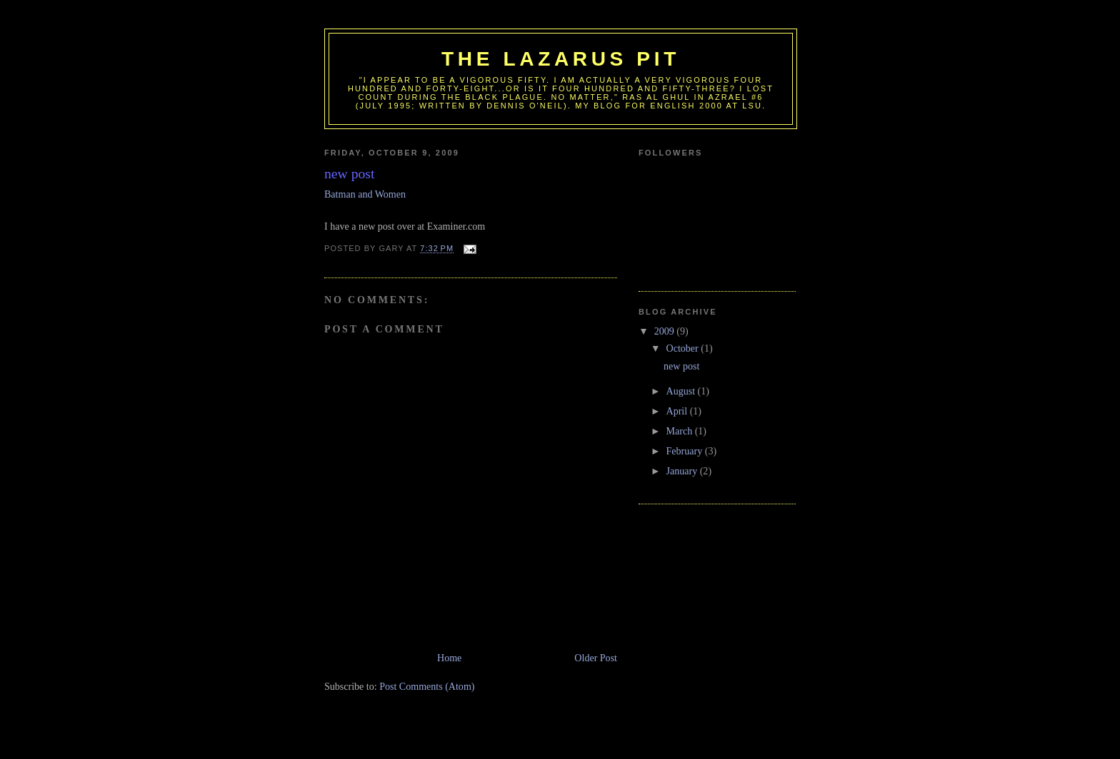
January (683, 471)
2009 (665, 331)
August (682, 391)
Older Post (595, 657)
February (685, 451)
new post (681, 366)
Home (449, 657)
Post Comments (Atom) (426, 686)
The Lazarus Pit (560, 59)
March (680, 431)
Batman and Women (365, 194)
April (678, 411)
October (683, 348)
